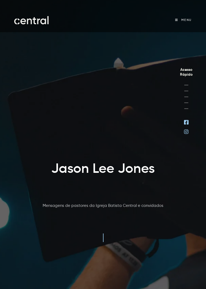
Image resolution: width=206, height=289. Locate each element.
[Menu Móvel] (183, 20)
